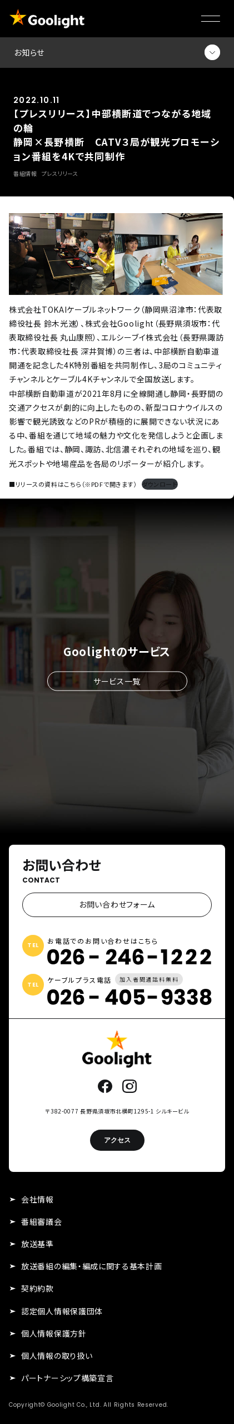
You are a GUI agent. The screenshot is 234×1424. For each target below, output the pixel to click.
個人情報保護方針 (54, 1333)
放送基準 (37, 1243)
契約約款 (37, 1288)
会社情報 (37, 1199)
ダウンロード (160, 484)
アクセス (117, 1140)
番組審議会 (41, 1221)
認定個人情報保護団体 (62, 1311)
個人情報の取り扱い (56, 1355)
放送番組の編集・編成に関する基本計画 (91, 1266)
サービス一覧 (117, 680)
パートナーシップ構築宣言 (67, 1377)
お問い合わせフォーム (117, 904)
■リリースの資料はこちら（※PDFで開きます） (73, 484)
